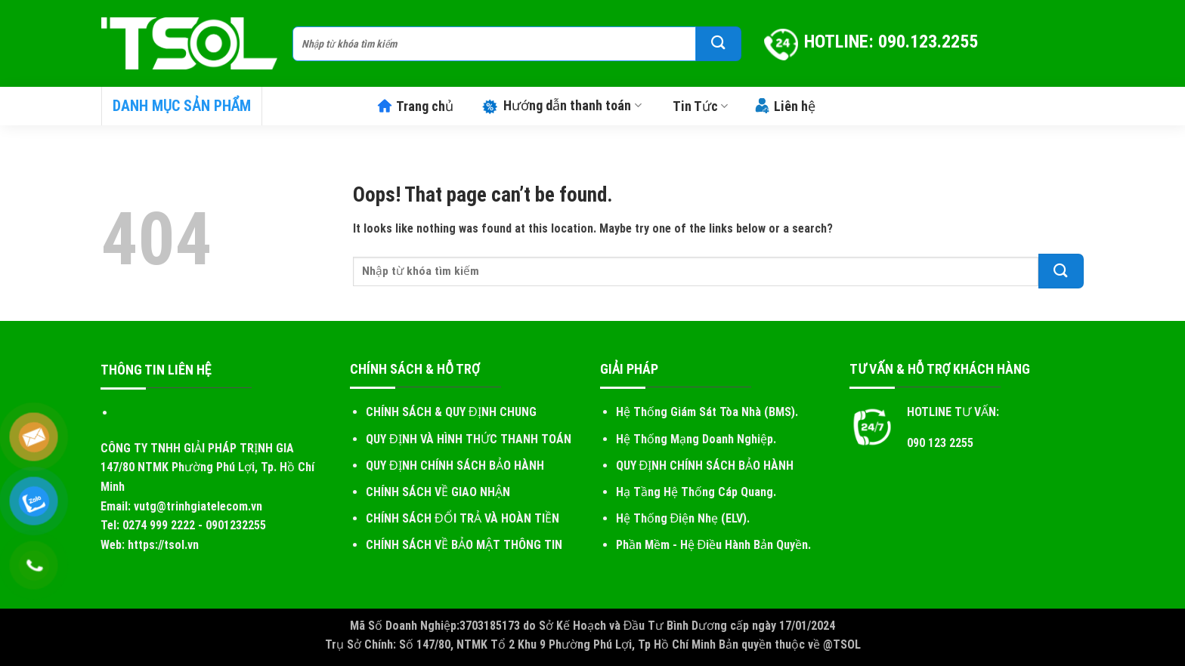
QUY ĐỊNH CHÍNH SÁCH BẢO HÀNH (455, 465)
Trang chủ (415, 106)
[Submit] (718, 43)
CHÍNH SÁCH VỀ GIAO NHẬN (438, 492)
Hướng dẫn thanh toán (561, 105)
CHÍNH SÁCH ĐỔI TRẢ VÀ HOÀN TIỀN (462, 518)
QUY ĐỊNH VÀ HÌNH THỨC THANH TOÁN (468, 439)
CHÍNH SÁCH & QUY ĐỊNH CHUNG (451, 412)
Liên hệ (785, 106)
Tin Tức (700, 106)
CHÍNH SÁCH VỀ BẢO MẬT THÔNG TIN (464, 545)
